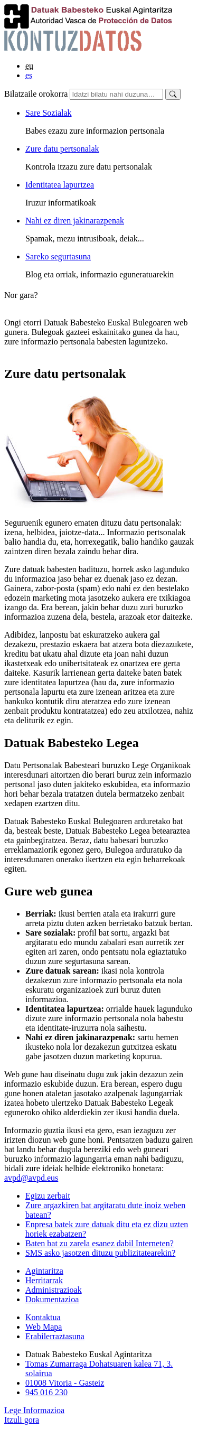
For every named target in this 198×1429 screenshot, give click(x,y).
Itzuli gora (21, 1419)
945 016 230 (46, 1392)
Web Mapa (43, 1326)
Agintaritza (44, 1270)
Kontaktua (43, 1317)
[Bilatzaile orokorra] (116, 94)
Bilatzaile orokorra (36, 93)
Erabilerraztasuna (54, 1336)
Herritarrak (44, 1280)
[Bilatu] (173, 94)
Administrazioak (53, 1289)
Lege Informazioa (34, 1410)
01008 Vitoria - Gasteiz (64, 1382)
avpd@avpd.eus (31, 1177)
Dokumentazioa (52, 1299)
